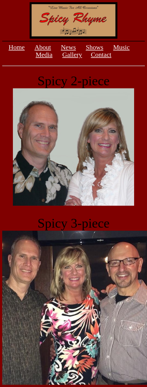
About (43, 47)
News (68, 47)
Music (121, 47)
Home (17, 47)
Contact (101, 54)
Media (44, 54)
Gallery (72, 54)
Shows (94, 47)
